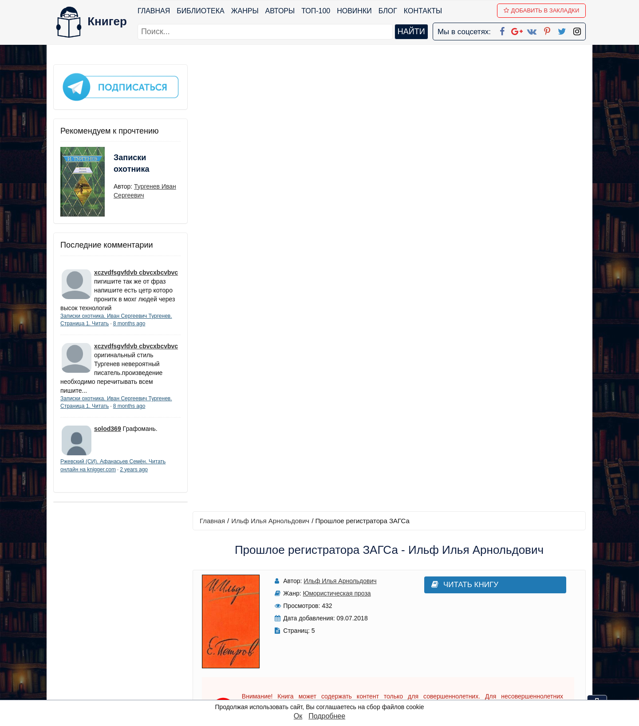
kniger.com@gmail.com (500, 612)
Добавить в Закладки (542, 10)
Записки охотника (131, 163)
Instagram (332, 681)
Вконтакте (333, 646)
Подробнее (326, 716)
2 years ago (134, 469)
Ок (298, 716)
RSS (323, 692)
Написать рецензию (389, 456)
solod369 (107, 428)
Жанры (245, 11)
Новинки (354, 11)
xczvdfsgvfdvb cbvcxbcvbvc (136, 272)
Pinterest (329, 658)
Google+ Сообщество (353, 635)
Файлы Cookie (465, 635)
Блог (388, 11)
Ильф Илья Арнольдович (271, 74)
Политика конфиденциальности (494, 623)
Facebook (331, 612)
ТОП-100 (315, 11)
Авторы (280, 11)
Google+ (331, 623)
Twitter (327, 669)
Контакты (423, 11)
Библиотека (200, 11)
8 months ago (129, 323)
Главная (154, 11)
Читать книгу (462, 138)
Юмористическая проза (336, 146)
